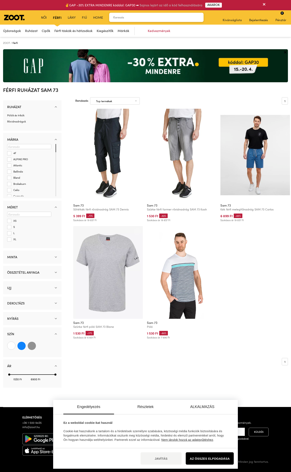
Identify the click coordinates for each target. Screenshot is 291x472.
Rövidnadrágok (16, 121)
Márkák (123, 31)
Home (98, 17)
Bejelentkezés (258, 17)
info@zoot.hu (31, 427)
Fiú (84, 17)
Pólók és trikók (15, 115)
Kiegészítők (105, 31)
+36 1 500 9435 (32, 423)
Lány (72, 17)
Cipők (46, 31)
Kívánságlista (232, 17)
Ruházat (31, 31)
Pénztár (280, 16)
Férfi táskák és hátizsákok (73, 31)
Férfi (57, 17)
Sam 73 (78, 205)
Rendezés (81, 101)
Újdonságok (12, 31)
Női (44, 17)
